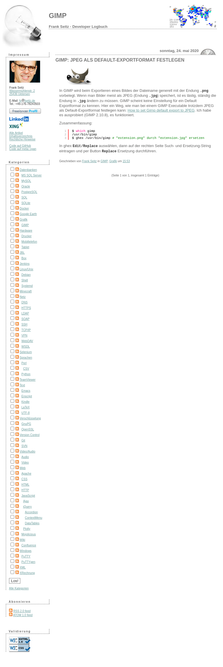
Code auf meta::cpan (22, 149)
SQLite (25, 203)
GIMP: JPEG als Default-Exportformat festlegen (119, 60)
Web (23, 468)
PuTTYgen (28, 562)
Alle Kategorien (19, 588)
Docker (24, 208)
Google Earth (28, 214)
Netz (23, 296)
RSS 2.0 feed (21, 611)
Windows (26, 550)
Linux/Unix (26, 269)
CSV (26, 368)
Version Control (29, 435)
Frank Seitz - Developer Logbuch (78, 26)
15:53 (126, 158)
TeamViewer (28, 379)
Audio (25, 457)
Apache (26, 473)
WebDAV (27, 341)
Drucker (26, 236)
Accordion (31, 512)
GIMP (57, 15)
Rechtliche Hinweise (22, 139)
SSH (24, 324)
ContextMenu (33, 517)
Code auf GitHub (20, 145)
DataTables (32, 523)
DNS (24, 302)
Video (25, 462)
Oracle (25, 186)
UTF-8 (25, 412)
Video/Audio (27, 451)
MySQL (26, 181)
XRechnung (27, 573)
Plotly (26, 528)
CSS (24, 479)
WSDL (25, 346)
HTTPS (26, 308)
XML (23, 567)
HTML (25, 484)
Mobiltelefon (29, 241)
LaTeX (25, 407)
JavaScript (28, 495)
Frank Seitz (89, 158)
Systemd (27, 285)
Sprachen (26, 357)
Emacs (25, 390)
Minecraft (26, 291)
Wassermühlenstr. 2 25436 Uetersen (22, 92)
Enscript (26, 396)
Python (25, 374)
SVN (24, 446)
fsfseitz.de (27, 100)
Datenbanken (28, 169)
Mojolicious (28, 534)
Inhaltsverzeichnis (20, 136)
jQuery (27, 506)
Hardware (26, 230)
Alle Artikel (16, 133)
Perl (24, 363)
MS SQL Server (31, 175)
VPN (24, 335)
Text (22, 385)
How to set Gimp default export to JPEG (161, 108)
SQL (24, 197)
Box (23, 258)
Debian (26, 274)
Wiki (22, 539)
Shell (24, 280)
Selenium (26, 352)
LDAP (25, 313)
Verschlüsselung (30, 418)
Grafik (24, 219)
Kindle (25, 401)
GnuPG (26, 423)
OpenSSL (27, 429)
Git (23, 440)
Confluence (28, 545)
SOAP (25, 319)
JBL (22, 252)
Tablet (25, 247)
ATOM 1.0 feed (23, 615)
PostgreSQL (29, 192)
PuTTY (25, 556)
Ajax (26, 501)
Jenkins (25, 263)
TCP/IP (26, 330)
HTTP (25, 490)
